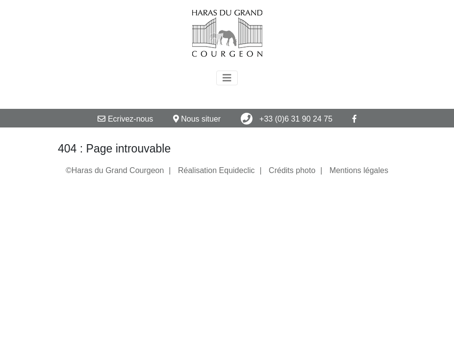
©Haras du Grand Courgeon (115, 170)
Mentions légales (358, 170)
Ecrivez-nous (125, 119)
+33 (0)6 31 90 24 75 (286, 119)
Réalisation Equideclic (216, 170)
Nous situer (197, 119)
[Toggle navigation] (227, 78)
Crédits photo (292, 170)
